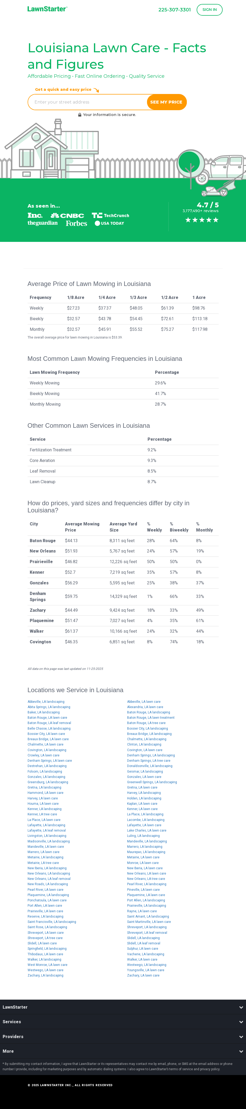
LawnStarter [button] (123, 1007)
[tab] (123, 1007)
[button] (208, 10)
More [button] (123, 1051)
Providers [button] (123, 1036)
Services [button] (123, 1021)
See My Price (167, 102)
